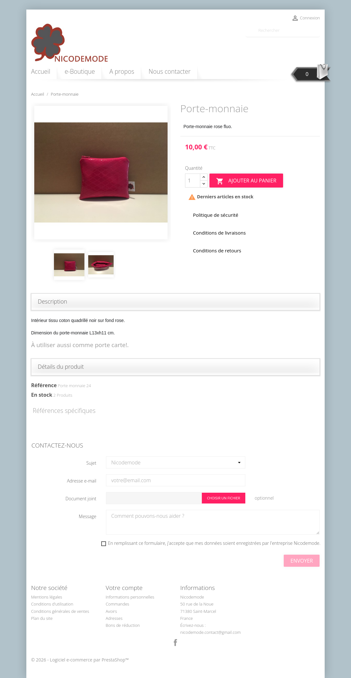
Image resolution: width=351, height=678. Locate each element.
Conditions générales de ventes (60, 611)
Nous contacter (169, 71)
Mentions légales (46, 597)
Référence (44, 385)
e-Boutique (80, 71)
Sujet (91, 463)
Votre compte (124, 588)
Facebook (175, 642)
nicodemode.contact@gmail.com (210, 632)
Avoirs (111, 611)
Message (87, 516)
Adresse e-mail (81, 481)
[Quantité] (192, 181)
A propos (121, 71)
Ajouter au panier (246, 181)
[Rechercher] (283, 30)
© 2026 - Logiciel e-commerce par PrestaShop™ (80, 660)
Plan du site (42, 618)
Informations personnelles (130, 597)
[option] (101, 173)
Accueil (40, 71)
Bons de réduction (123, 625)
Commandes (117, 604)
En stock (41, 394)
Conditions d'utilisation (52, 604)
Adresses (114, 618)
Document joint (80, 499)
